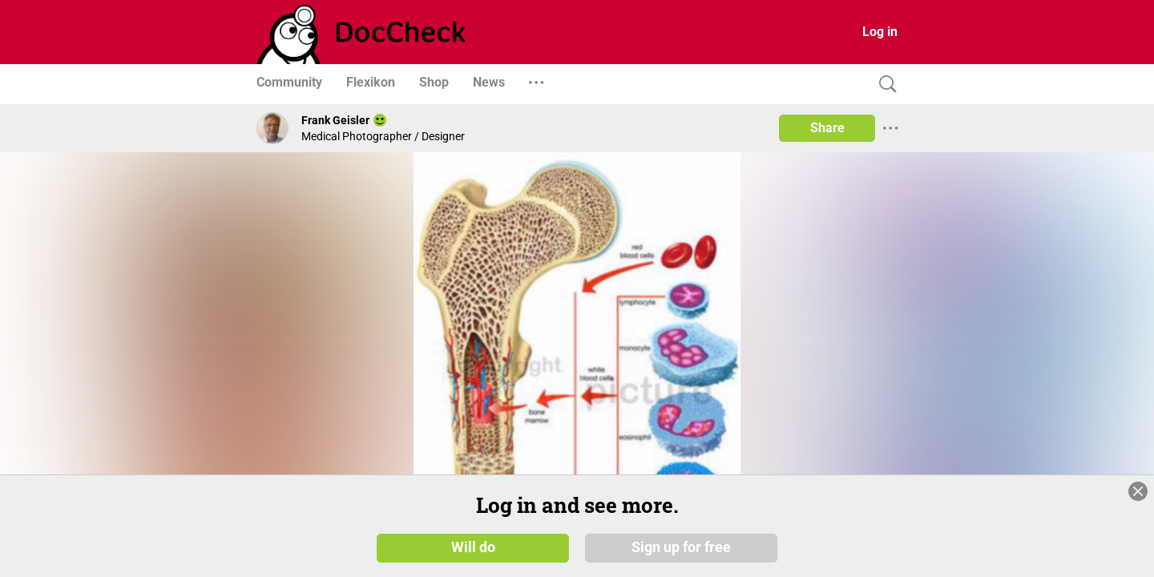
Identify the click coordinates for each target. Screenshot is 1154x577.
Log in (880, 31)
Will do (473, 547)
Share (827, 127)
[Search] (884, 84)
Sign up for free (681, 547)
